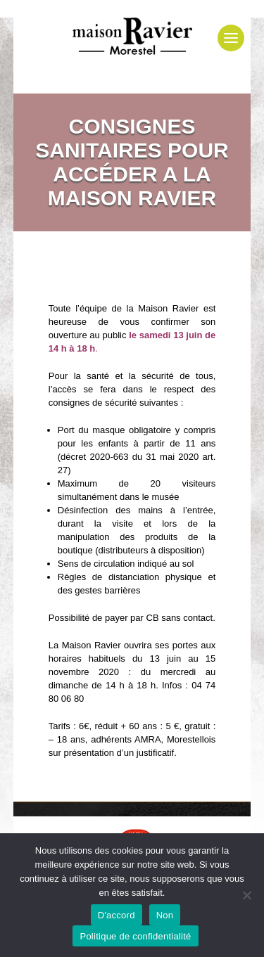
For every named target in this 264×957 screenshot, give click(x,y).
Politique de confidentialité (135, 936)
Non (165, 915)
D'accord (116, 915)
